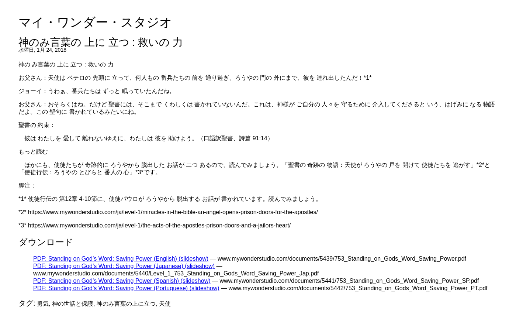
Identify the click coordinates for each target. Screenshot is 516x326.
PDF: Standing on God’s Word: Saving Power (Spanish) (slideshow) (122, 281)
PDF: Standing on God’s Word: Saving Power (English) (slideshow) (120, 258)
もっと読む (33, 151)
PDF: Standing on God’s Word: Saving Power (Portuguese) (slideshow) (126, 288)
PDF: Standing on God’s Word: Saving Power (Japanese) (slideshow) (124, 266)
